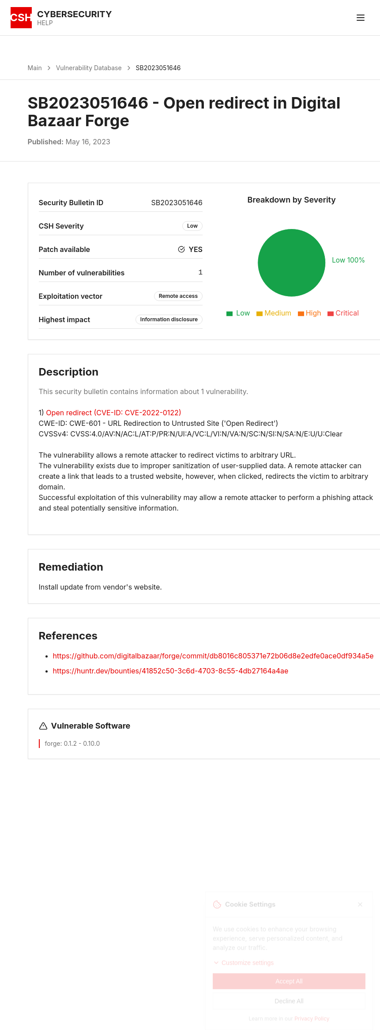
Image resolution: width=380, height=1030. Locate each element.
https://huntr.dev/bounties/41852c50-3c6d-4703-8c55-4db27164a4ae (171, 670)
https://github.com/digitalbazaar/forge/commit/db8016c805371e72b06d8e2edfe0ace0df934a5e (213, 655)
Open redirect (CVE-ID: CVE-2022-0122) (113, 412)
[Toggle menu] (360, 17)
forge (52, 743)
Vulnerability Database (89, 67)
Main (35, 67)
